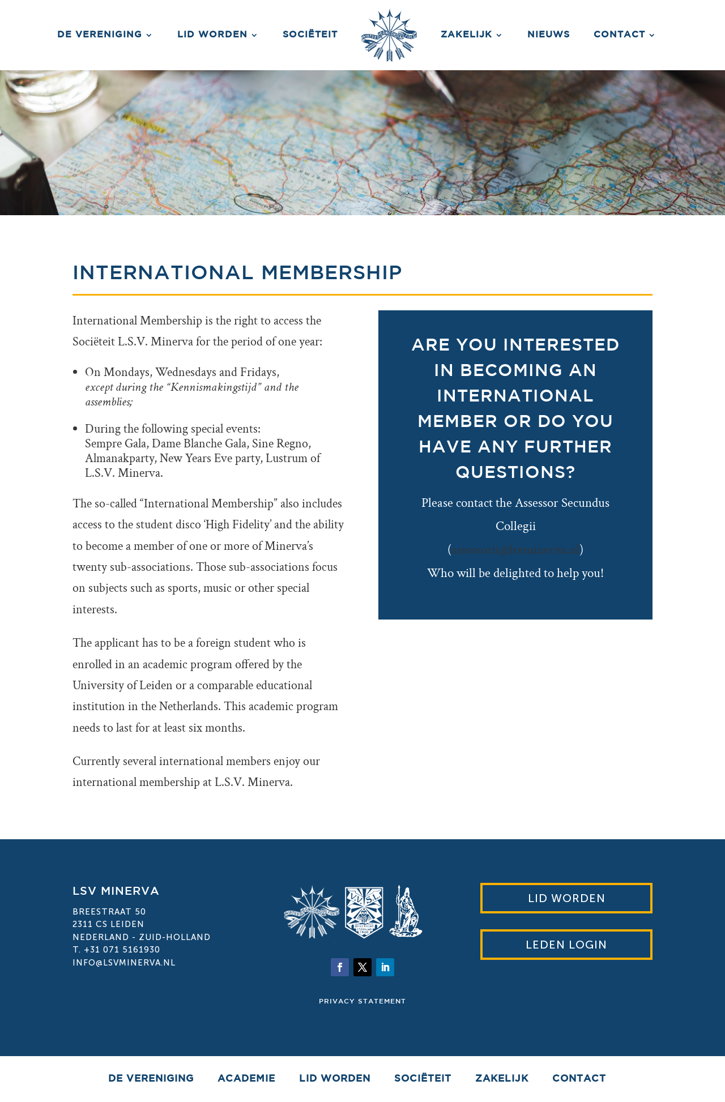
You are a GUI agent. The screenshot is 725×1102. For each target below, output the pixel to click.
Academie (246, 1079)
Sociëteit (310, 35)
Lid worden (212, 35)
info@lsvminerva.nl (124, 963)
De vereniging (99, 35)
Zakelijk (466, 35)
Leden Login (566, 944)
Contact (619, 35)
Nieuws (548, 35)
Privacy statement (362, 1001)
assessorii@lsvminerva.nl (515, 549)
